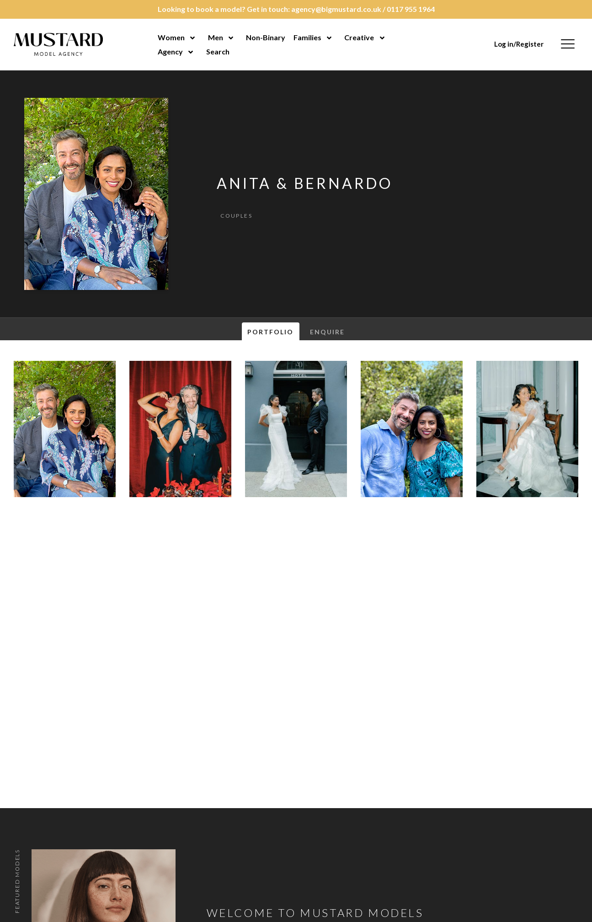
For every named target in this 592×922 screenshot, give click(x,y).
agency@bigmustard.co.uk (336, 9)
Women (171, 37)
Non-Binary (265, 37)
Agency (170, 51)
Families (307, 37)
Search (217, 51)
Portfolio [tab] (270, 332)
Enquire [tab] (327, 332)
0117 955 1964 (411, 9)
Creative (359, 37)
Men (215, 37)
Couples (236, 215)
